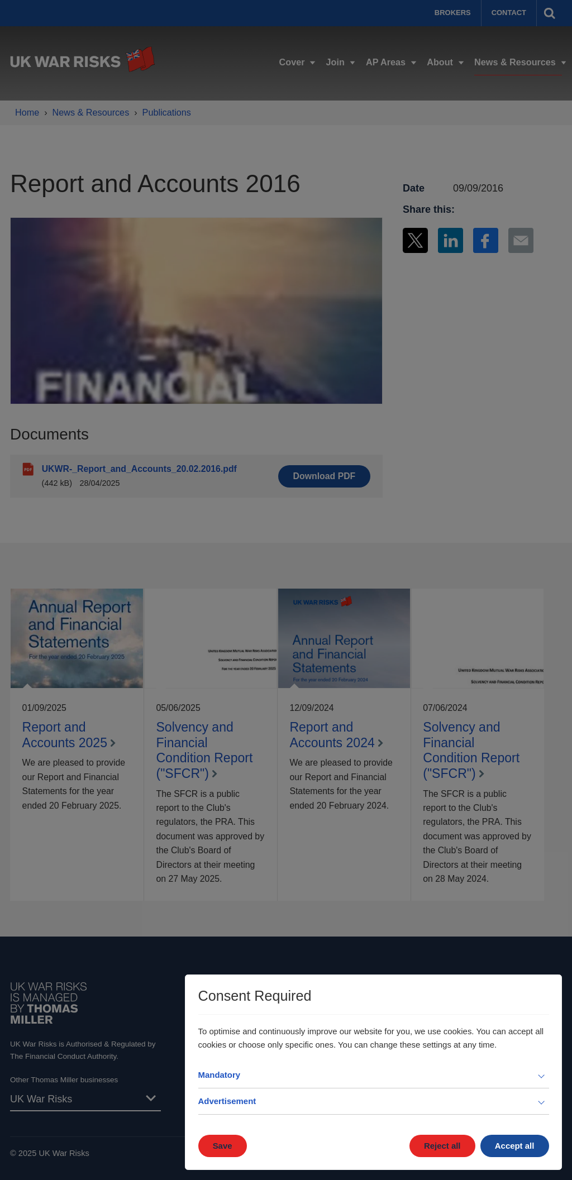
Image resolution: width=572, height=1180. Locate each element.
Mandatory (219, 1074)
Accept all (515, 1145)
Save (222, 1145)
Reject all (442, 1145)
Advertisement (227, 1101)
